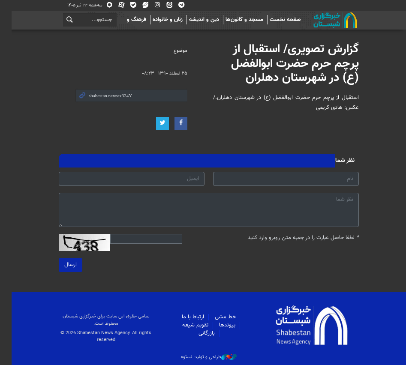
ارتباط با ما (187, 317)
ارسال (65, 264)
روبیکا (103, 5)
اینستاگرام (151, 5)
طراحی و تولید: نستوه (203, 357)
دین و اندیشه (198, 19)
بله (127, 5)
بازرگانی (200, 333)
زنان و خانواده (162, 19)
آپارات (115, 5)
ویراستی (139, 5)
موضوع (175, 50)
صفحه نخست (279, 19)
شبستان (306, 20)
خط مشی (219, 317)
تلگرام (175, 5)
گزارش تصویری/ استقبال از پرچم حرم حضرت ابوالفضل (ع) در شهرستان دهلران (289, 63)
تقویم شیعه (189, 325)
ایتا (163, 5)
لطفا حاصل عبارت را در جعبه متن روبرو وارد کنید (297, 238)
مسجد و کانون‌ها (239, 19)
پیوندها (221, 325)
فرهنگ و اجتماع (123, 19)
